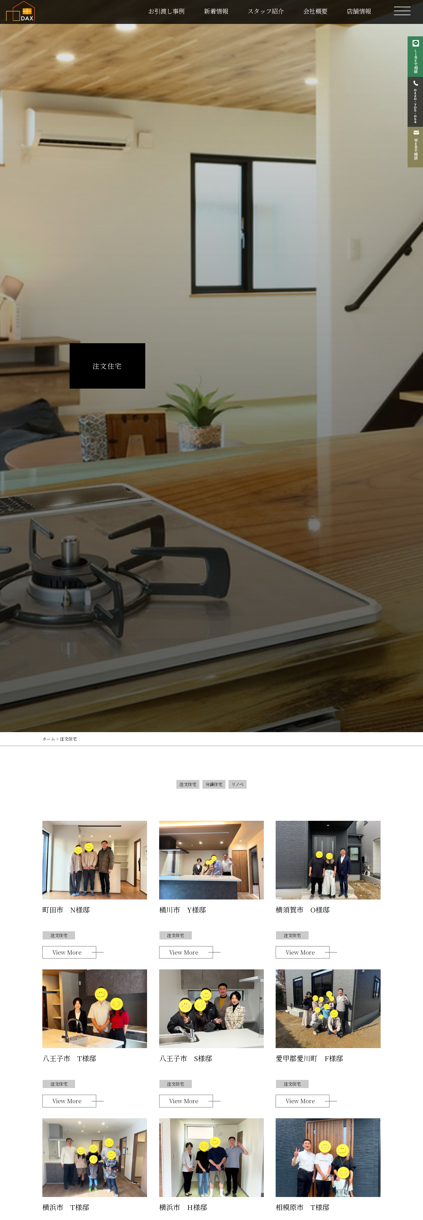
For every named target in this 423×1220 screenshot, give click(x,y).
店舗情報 (359, 10)
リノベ (237, 784)
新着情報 (216, 10)
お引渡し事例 (166, 10)
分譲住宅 (213, 784)
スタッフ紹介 (266, 10)
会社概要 (315, 10)
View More (66, 952)
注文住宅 (187, 784)
